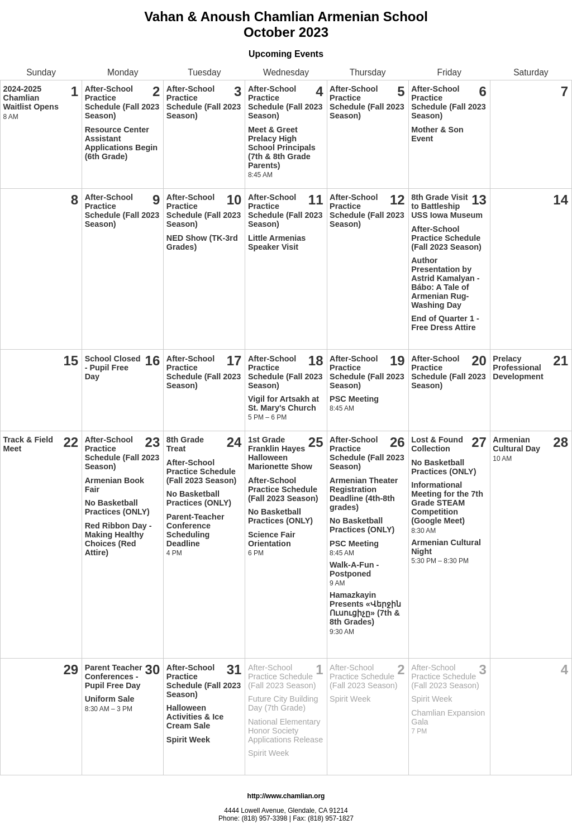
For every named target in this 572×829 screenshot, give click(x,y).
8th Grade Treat (185, 444)
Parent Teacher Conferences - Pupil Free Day (113, 676)
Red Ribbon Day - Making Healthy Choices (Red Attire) (118, 539)
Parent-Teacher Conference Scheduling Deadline (195, 530)
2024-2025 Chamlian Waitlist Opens (31, 97)
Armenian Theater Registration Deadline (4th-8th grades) (364, 494)
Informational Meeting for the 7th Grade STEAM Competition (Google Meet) (447, 502)
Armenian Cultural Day (516, 444)
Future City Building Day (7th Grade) (283, 703)
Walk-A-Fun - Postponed (354, 569)
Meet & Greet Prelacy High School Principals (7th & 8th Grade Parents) (282, 147)
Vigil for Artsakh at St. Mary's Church (283, 403)
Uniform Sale (110, 698)
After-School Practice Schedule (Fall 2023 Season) (122, 102)
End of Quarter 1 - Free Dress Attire (445, 323)
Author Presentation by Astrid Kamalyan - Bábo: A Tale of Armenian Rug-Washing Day (445, 282)
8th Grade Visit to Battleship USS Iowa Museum (447, 206)
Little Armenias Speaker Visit (277, 242)
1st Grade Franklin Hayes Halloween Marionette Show (280, 453)
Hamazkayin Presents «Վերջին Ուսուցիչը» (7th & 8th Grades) (365, 608)
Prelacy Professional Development (518, 367)
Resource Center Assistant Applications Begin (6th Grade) (121, 143)
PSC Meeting (354, 398)
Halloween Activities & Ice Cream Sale (194, 716)
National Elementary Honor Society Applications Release (285, 730)
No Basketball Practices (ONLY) (117, 507)
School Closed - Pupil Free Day (113, 367)
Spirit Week (188, 739)
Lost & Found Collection (437, 444)
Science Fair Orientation (271, 539)
